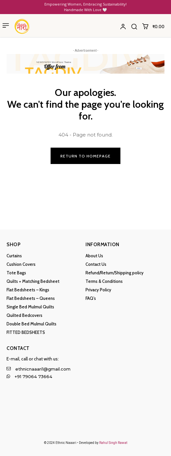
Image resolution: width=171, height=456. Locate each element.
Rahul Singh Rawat (113, 443)
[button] (134, 26)
